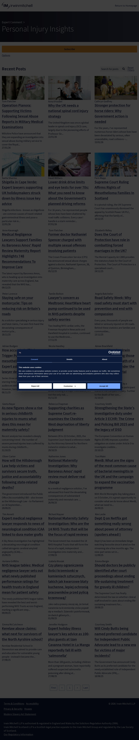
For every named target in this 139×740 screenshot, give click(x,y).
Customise (70, 386)
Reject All (35, 386)
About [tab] (104, 359)
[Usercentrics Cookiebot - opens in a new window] (110, 352)
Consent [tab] (34, 359)
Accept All (103, 386)
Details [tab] (69, 359)
